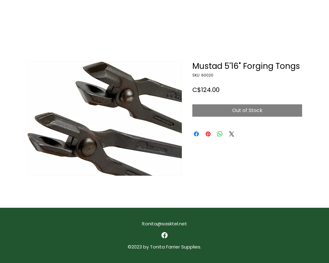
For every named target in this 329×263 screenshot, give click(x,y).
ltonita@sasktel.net (164, 223)
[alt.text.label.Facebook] (164, 235)
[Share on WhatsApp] (220, 134)
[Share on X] (231, 134)
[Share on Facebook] (196, 134)
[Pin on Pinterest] (208, 134)
